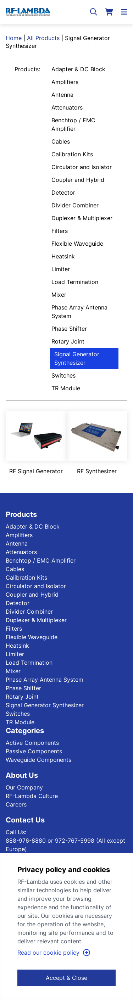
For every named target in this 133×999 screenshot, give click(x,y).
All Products (43, 37)
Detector (63, 192)
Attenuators (67, 107)
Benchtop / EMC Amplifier (73, 124)
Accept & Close (66, 977)
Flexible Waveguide (77, 243)
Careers (16, 804)
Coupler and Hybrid (77, 179)
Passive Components (34, 751)
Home (14, 37)
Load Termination (74, 281)
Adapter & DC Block (78, 69)
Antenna (62, 94)
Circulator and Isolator (81, 167)
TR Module (65, 388)
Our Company (24, 787)
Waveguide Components (38, 759)
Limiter (60, 269)
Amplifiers (64, 81)
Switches (63, 375)
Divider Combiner (75, 205)
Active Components (32, 742)
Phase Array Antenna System (79, 311)
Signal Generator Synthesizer (76, 358)
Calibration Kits (72, 154)
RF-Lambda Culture (32, 795)
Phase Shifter (69, 328)
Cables (60, 141)
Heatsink (63, 256)
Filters (59, 230)
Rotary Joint (67, 341)
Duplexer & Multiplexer (81, 218)
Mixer (58, 294)
